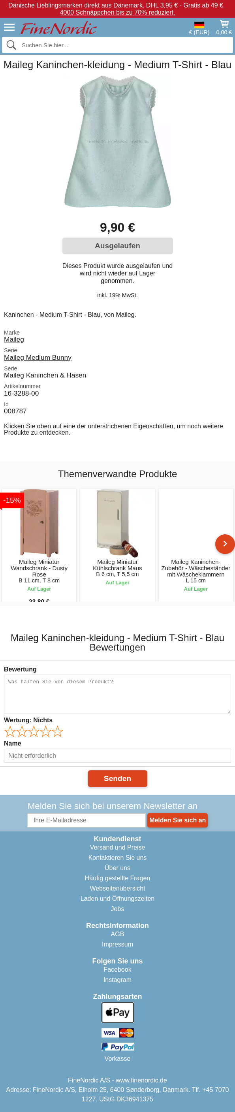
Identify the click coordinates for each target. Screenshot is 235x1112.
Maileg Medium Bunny (37, 357)
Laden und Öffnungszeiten (117, 898)
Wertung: (28, 720)
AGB (117, 934)
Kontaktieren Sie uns (117, 857)
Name (12, 743)
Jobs (117, 909)
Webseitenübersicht (117, 888)
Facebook (117, 969)
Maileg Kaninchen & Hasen (45, 375)
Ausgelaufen (117, 246)
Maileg (14, 339)
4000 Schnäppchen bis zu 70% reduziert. (117, 12)
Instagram (117, 979)
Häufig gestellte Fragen (117, 878)
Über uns (117, 868)
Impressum (117, 944)
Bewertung (20, 669)
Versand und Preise (117, 847)
